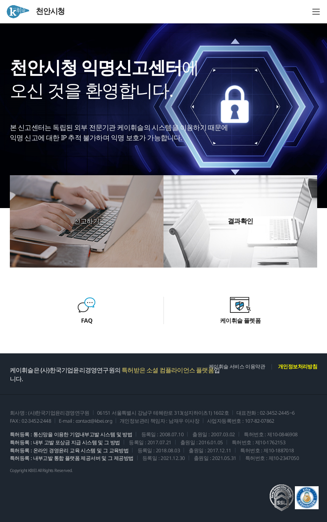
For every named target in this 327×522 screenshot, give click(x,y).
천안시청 (35, 11)
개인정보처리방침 (297, 366)
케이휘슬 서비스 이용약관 (237, 366)
